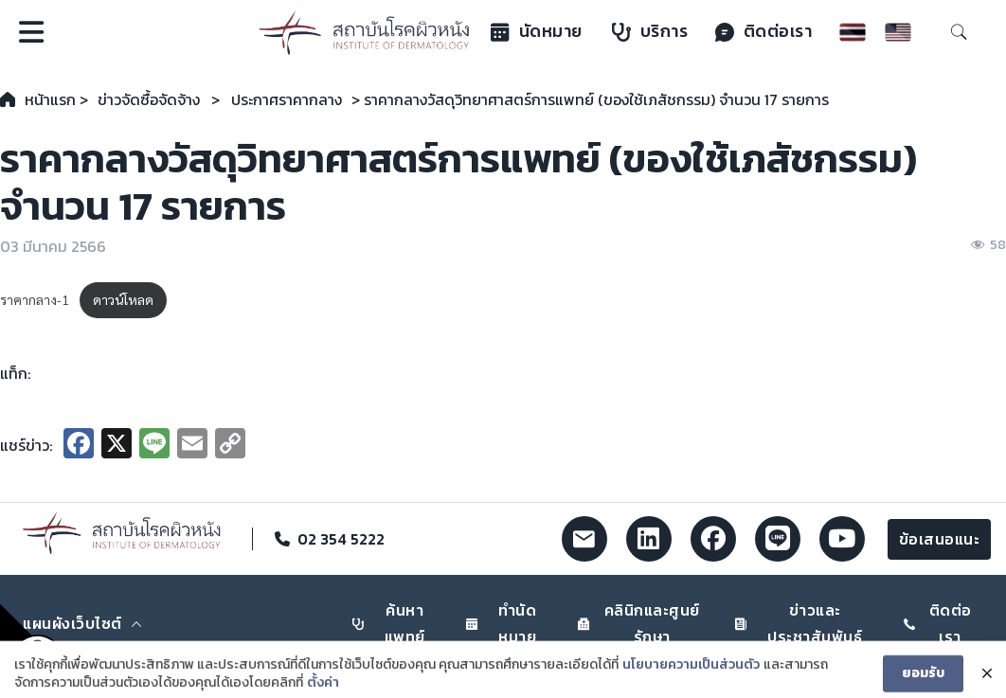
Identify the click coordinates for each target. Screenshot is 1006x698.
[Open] (31, 32)
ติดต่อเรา (764, 31)
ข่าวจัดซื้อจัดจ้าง (149, 99)
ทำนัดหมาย (501, 623)
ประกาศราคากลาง (286, 99)
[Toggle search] (958, 32)
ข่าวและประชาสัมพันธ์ (798, 623)
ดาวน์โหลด (123, 299)
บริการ (650, 31)
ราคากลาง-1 (34, 299)
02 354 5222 (341, 539)
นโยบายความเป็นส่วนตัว (691, 675)
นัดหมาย (537, 31)
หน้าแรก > (56, 99)
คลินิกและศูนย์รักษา (639, 623)
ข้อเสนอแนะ (939, 539)
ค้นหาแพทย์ (388, 623)
